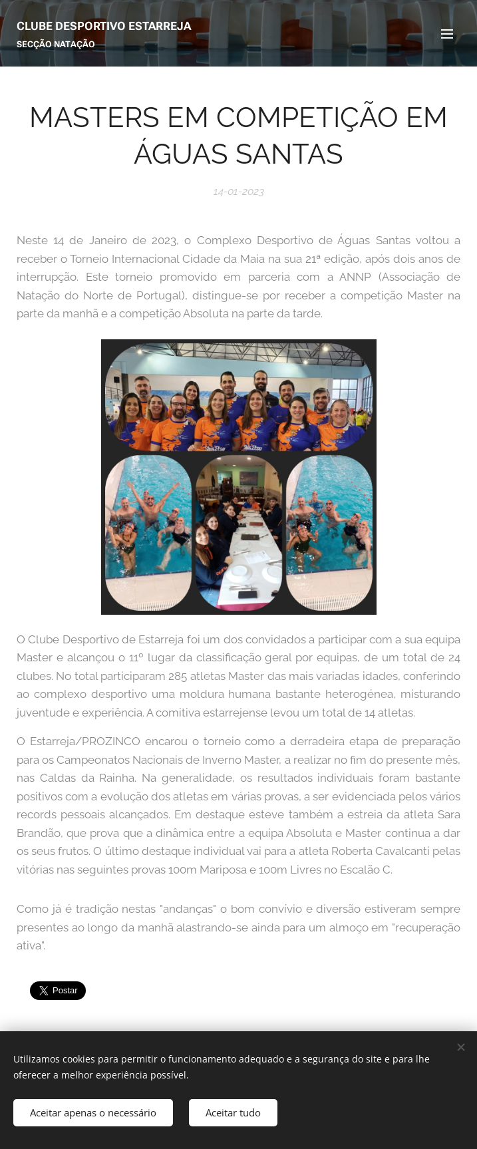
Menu (447, 34)
